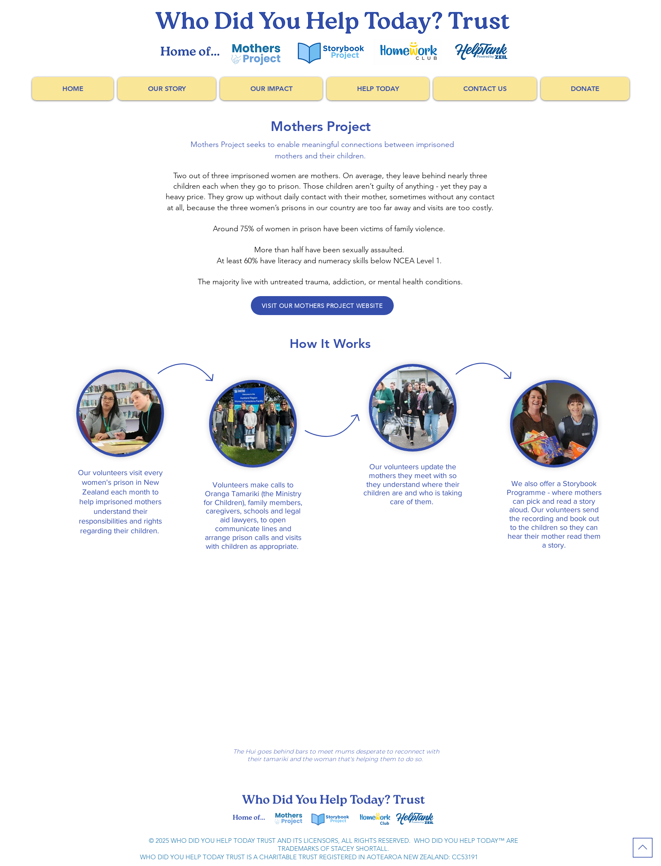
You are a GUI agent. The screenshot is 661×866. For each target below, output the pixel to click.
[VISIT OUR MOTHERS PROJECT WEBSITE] (322, 305)
